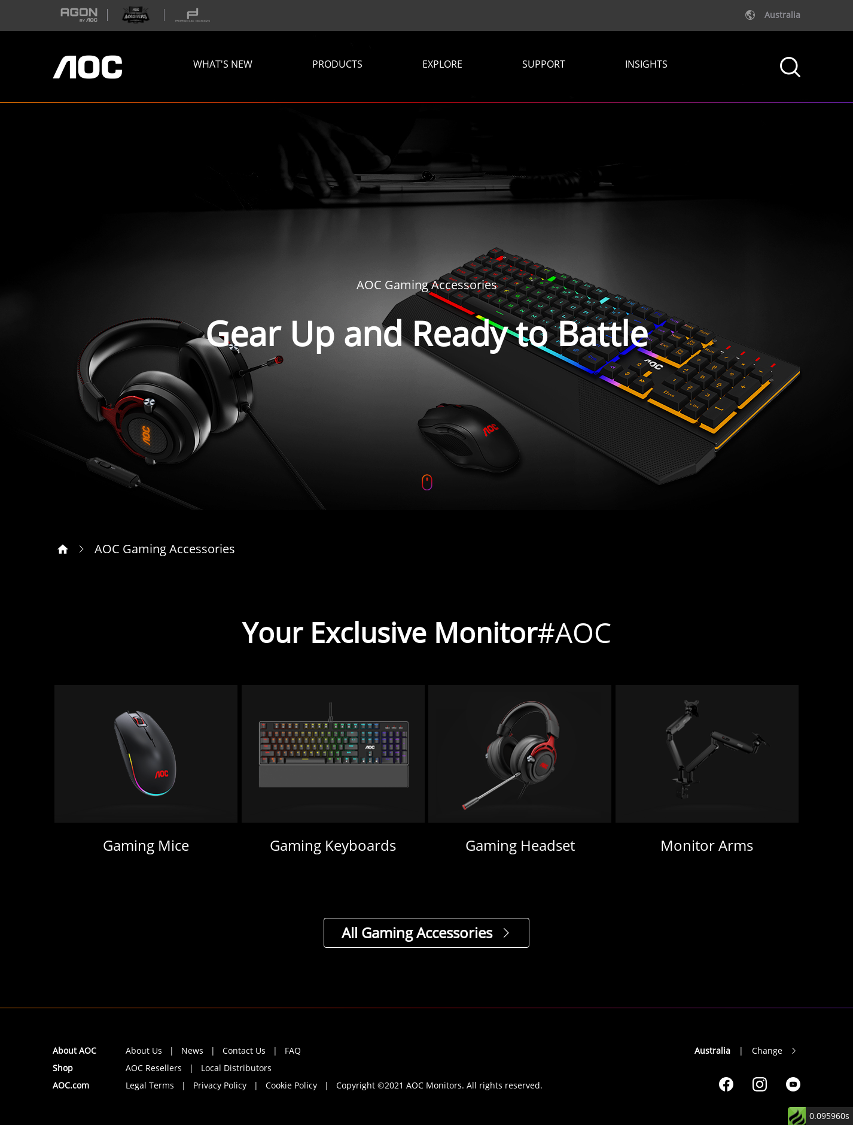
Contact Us (244, 1050)
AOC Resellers (154, 1068)
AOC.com (71, 1085)
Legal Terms (150, 1085)
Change (767, 1050)
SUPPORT (543, 64)
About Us (144, 1050)
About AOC (74, 1050)
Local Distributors (236, 1068)
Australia (712, 1050)
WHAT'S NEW (222, 64)
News (192, 1050)
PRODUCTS (337, 64)
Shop (63, 1068)
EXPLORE (442, 64)
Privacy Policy (219, 1085)
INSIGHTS (646, 64)
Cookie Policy (291, 1085)
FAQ (293, 1050)
